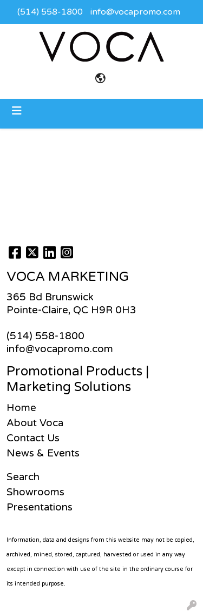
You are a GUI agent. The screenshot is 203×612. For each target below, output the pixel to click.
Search (23, 477)
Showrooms (35, 492)
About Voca (34, 423)
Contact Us (33, 438)
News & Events (43, 453)
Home (21, 408)
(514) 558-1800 (50, 11)
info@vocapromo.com (135, 11)
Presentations (39, 507)
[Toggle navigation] (16, 111)
